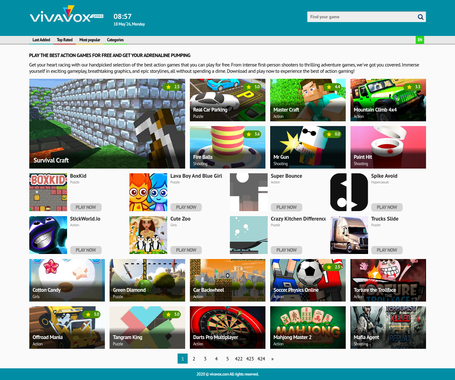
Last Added (41, 40)
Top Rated (65, 40)
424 (261, 358)
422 (238, 358)
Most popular (89, 40)
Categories (115, 40)
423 (250, 358)
